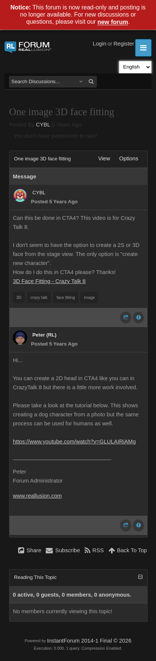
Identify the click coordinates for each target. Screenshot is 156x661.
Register (123, 44)
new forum (112, 22)
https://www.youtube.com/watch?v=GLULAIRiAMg (74, 442)
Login (100, 44)
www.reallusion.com (37, 496)
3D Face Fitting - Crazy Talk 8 (49, 281)
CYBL (43, 125)
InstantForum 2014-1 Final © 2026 (89, 641)
